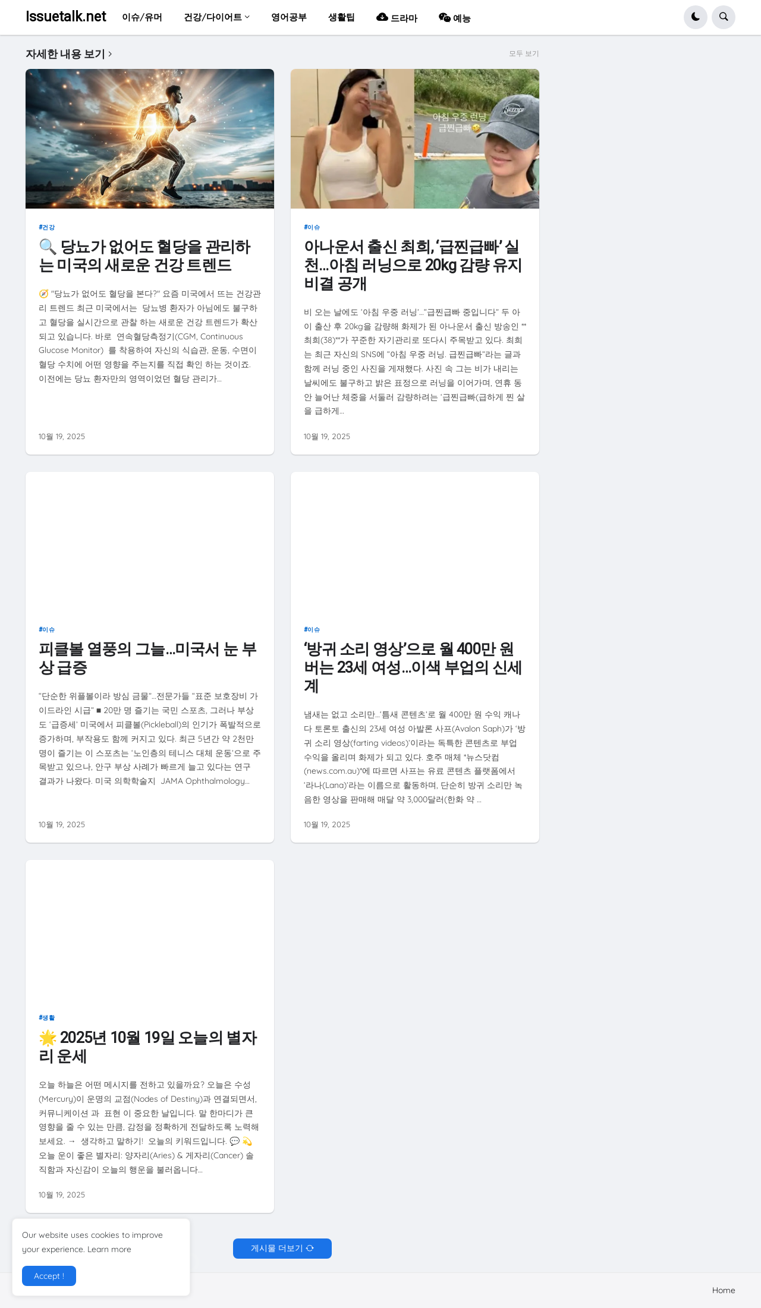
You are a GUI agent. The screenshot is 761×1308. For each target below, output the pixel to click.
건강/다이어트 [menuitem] (213, 17)
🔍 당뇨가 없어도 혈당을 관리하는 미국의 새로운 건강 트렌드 (144, 256)
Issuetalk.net (66, 17)
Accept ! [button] (49, 1276)
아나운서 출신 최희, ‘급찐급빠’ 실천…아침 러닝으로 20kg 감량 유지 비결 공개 (413, 265)
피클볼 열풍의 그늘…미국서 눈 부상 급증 (147, 658)
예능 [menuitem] (455, 17)
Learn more (109, 1249)
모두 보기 (524, 53)
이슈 (313, 227)
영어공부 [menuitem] (289, 17)
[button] (695, 17)
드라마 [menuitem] (396, 17)
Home (723, 1290)
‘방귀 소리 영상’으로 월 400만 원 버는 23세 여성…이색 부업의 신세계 (413, 667)
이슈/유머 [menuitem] (142, 17)
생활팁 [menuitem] (341, 17)
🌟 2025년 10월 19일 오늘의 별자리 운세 (147, 1047)
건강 (48, 227)
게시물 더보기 (277, 1248)
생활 (48, 1017)
